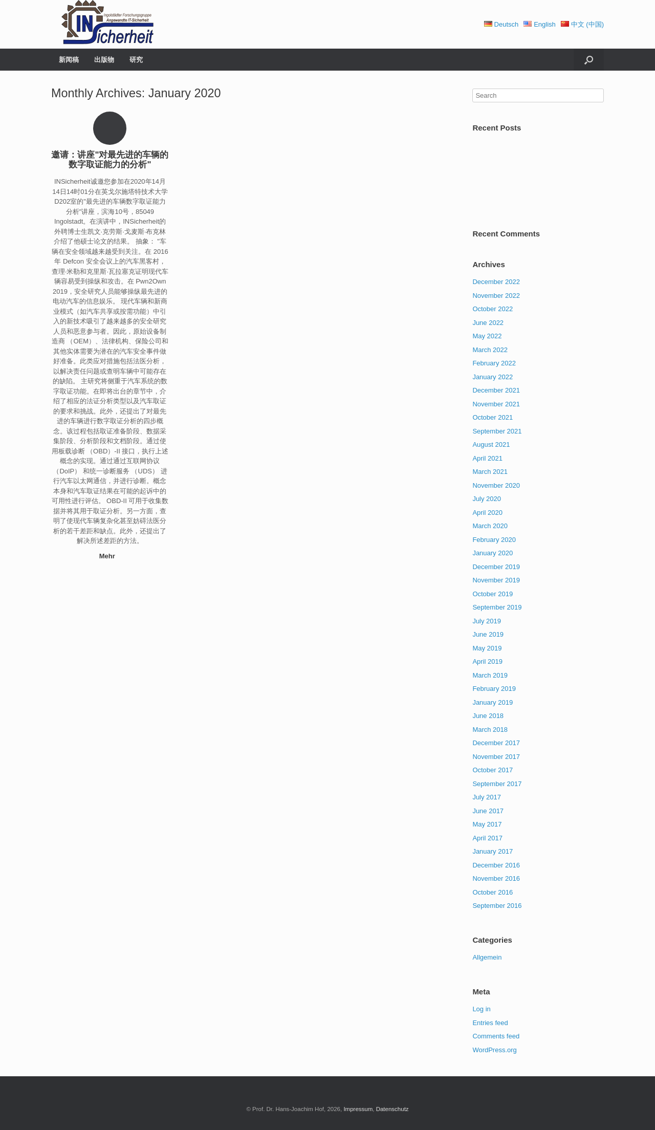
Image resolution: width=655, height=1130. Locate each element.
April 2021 (487, 458)
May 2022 (486, 336)
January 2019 (492, 702)
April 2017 (487, 838)
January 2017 (492, 851)
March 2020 (490, 526)
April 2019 (487, 661)
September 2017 (496, 784)
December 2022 (496, 282)
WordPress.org (494, 1050)
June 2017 (488, 811)
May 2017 (486, 824)
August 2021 (491, 444)
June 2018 (488, 716)
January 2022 (492, 377)
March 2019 (490, 675)
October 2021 (492, 417)
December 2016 (496, 865)
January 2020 (492, 553)
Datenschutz (392, 1109)
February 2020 (494, 540)
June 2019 (488, 634)
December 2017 (496, 743)
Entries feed (490, 1023)
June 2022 (488, 323)
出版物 (104, 59)
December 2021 (496, 390)
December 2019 (496, 567)
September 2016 (496, 905)
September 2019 (496, 607)
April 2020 (487, 512)
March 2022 (490, 350)
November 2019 (496, 580)
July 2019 (486, 621)
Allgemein (486, 957)
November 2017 (496, 756)
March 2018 (490, 729)
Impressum (358, 1109)
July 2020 (486, 499)
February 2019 (494, 688)
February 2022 (494, 363)
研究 (136, 59)
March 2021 (490, 471)
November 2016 (496, 878)
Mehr (110, 556)
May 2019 (486, 648)
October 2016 (492, 892)
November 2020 (496, 485)
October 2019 (492, 594)
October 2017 (492, 770)
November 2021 (496, 404)
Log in (481, 1009)
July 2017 (486, 797)
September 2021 (496, 431)
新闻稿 (69, 59)
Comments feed (495, 1036)
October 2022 (492, 309)
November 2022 (496, 295)
